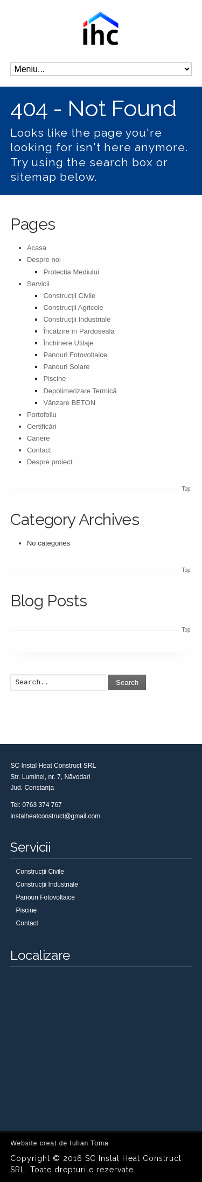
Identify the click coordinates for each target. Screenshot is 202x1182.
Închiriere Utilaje (68, 343)
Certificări (42, 426)
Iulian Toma (89, 1143)
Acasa (36, 248)
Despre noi (44, 260)
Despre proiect (50, 462)
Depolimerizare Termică (79, 391)
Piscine (54, 378)
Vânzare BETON (69, 403)
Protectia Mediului (71, 272)
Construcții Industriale (76, 319)
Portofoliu (42, 414)
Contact (39, 450)
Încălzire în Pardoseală (78, 331)
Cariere (38, 438)
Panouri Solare (66, 367)
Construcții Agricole (73, 307)
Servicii (38, 284)
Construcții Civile (69, 296)
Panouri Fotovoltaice (75, 355)
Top (186, 489)
